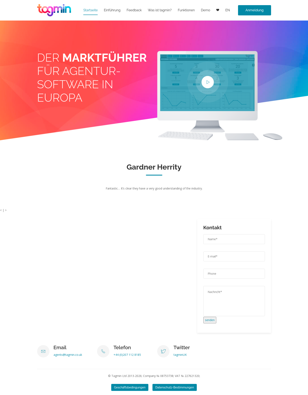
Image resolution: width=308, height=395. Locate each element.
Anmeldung (254, 10)
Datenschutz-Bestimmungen (174, 387)
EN (227, 10)
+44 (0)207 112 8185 (127, 355)
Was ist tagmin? (160, 10)
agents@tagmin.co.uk (68, 355)
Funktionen (186, 10)
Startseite (90, 10)
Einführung (112, 10)
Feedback (134, 10)
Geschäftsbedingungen (129, 387)
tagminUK (180, 355)
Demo (205, 10)
